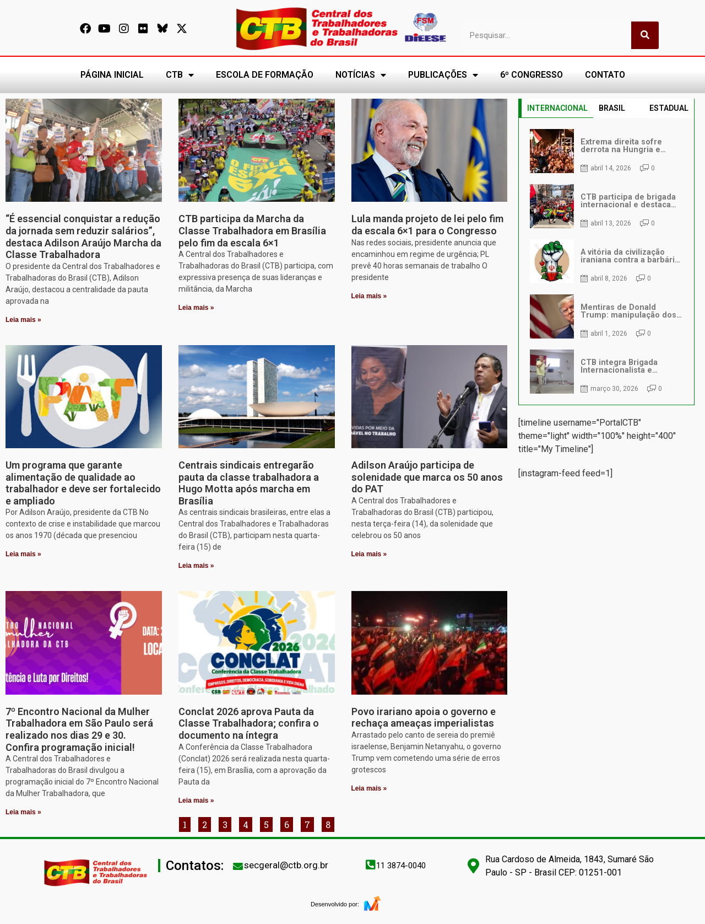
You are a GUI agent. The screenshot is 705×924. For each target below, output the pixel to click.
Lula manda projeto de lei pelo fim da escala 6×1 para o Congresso (427, 225)
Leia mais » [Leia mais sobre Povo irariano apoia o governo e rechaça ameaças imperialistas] (369, 788)
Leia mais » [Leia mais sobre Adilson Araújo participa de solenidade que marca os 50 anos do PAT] (369, 554)
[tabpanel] (606, 261)
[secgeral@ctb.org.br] (238, 866)
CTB (180, 75)
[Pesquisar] (645, 35)
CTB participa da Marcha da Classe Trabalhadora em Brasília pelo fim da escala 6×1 (252, 230)
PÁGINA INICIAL (112, 74)
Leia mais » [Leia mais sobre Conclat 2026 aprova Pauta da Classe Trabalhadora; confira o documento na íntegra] (196, 800)
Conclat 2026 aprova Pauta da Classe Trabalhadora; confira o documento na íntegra (248, 723)
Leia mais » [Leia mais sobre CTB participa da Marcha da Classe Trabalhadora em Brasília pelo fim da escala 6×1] (196, 307)
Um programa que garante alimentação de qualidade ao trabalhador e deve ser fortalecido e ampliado (83, 483)
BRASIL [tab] (612, 108)
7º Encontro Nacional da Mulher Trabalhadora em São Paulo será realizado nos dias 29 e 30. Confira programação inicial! (79, 729)
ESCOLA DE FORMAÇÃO (264, 74)
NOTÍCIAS (360, 75)
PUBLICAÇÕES (443, 75)
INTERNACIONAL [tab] (557, 108)
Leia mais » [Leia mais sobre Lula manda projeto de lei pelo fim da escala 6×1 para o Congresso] (369, 296)
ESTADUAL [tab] (668, 108)
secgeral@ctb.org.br (286, 865)
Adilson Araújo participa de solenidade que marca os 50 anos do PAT (427, 477)
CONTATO (605, 74)
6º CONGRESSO (531, 74)
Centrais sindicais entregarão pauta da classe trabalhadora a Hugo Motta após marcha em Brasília (248, 483)
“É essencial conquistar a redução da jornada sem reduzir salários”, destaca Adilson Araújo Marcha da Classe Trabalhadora (83, 236)
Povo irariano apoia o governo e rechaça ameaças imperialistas (423, 717)
